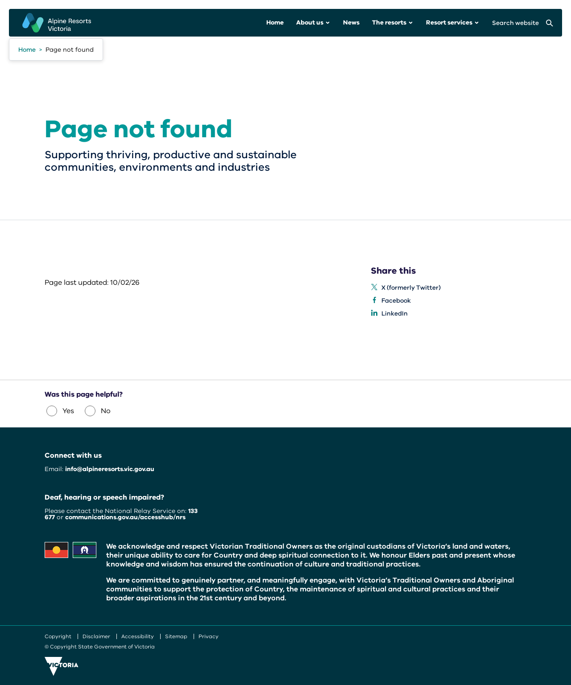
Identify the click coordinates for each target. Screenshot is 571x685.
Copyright (58, 636)
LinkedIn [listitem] (394, 313)
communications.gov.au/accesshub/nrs (125, 517)
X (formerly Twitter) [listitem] (411, 287)
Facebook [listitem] (396, 300)
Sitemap (176, 636)
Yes (60, 411)
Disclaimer (96, 636)
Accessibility (137, 636)
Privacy (209, 636)
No (98, 411)
